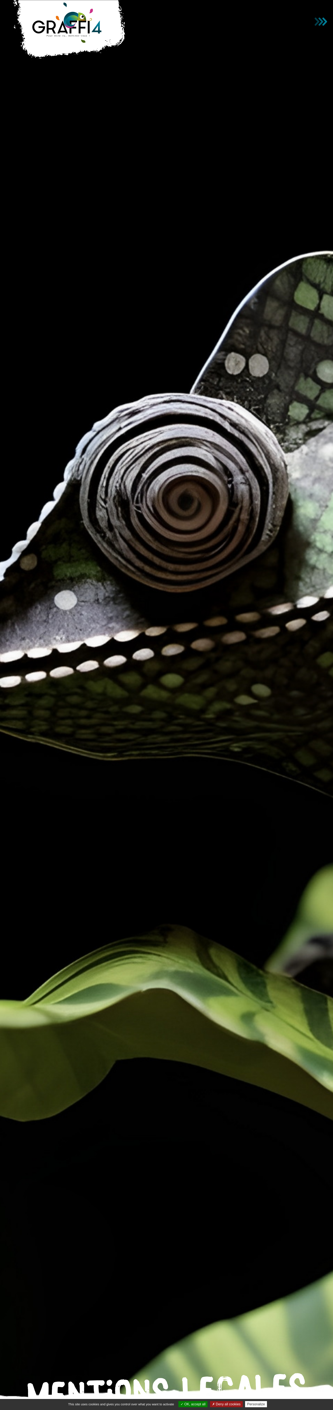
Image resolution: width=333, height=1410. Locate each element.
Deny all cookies (226, 1404)
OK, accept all (193, 1404)
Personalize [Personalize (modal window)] (256, 1404)
